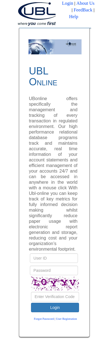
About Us (86, 3)
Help (73, 16)
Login (67, 3)
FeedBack (83, 10)
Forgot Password (44, 318)
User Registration (66, 318)
